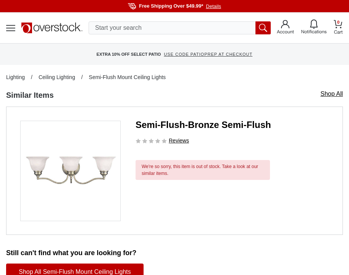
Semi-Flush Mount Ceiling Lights (127, 77)
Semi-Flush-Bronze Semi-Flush (203, 125)
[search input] (180, 27)
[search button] (263, 27)
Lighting (15, 77)
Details (213, 6)
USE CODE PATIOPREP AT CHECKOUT (208, 54)
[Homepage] (51, 28)
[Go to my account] (285, 28)
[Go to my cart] (338, 28)
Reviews (179, 141)
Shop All (331, 94)
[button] (70, 171)
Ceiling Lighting (57, 77)
